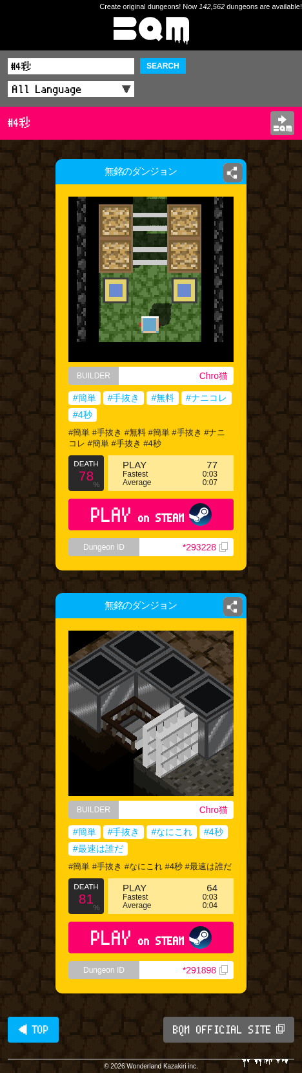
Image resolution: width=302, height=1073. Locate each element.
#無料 (162, 398)
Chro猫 (213, 376)
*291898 (205, 970)
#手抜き (124, 398)
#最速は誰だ (98, 848)
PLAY (151, 514)
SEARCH (162, 65)
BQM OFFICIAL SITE (229, 1029)
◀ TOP (33, 1029)
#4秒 (82, 414)
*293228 (205, 547)
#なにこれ (171, 832)
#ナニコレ (206, 398)
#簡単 (84, 398)
